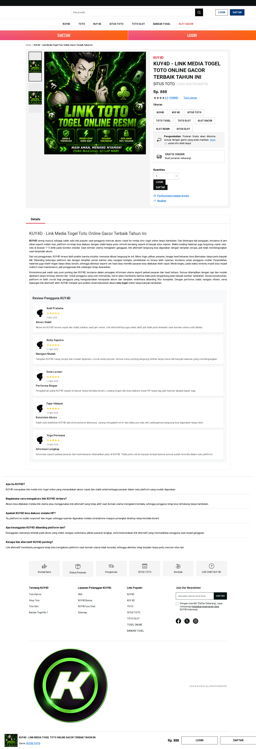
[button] (35, 63)
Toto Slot (33, 603)
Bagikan (161, 197)
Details (35, 216)
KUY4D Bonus (85, 597)
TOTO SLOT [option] (184, 117)
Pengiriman (111, 569)
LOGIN (192, 32)
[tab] (35, 216)
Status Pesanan (77, 569)
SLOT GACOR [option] (205, 117)
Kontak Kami (44, 569)
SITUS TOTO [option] (194, 109)
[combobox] (137, 12)
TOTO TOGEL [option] (163, 117)
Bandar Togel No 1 (38, 609)
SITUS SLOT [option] (183, 125)
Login (221, 12)
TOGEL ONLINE (134, 621)
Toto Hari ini (35, 591)
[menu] (128, 22)
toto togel (122, 279)
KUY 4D (131, 597)
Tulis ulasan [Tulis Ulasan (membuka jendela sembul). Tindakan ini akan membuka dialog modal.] (190, 94)
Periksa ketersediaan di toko (173, 192)
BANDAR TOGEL (135, 627)
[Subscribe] (220, 592)
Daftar (237, 12)
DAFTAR (64, 32)
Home (28, 42)
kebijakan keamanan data (205, 603)
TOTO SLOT (133, 615)
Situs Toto (34, 597)
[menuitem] (71, 22)
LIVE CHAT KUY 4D (211, 569)
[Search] (199, 12)
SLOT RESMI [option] (163, 125)
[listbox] (189, 117)
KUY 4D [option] (176, 109)
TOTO (130, 603)
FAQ (80, 591)
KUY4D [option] (160, 109)
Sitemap (82, 609)
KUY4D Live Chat (86, 603)
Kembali (178, 569)
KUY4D (33, 237)
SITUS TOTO (144, 569)
